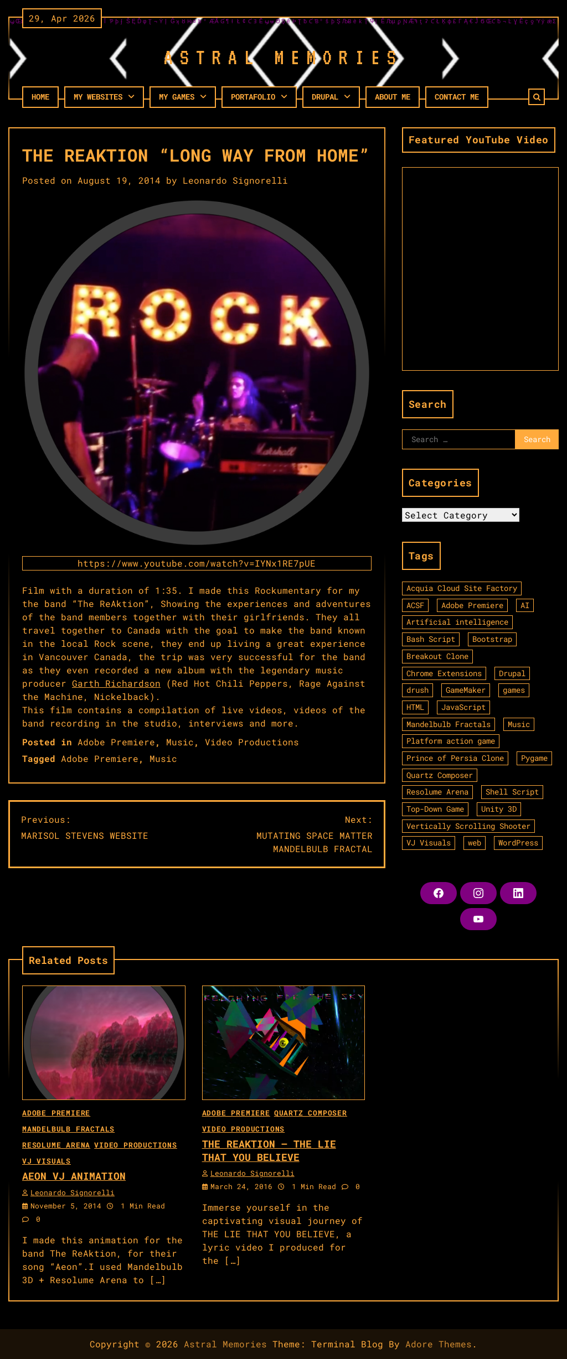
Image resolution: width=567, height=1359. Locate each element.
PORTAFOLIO (253, 96)
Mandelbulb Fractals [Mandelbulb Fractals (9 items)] (448, 724)
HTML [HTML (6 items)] (415, 707)
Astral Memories (225, 1344)
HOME (40, 96)
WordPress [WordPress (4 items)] (518, 842)
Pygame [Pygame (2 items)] (534, 758)
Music (180, 742)
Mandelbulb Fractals (68, 1128)
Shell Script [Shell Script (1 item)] (512, 791)
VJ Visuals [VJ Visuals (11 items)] (428, 842)
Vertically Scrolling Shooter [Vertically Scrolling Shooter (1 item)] (468, 826)
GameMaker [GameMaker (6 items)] (466, 689)
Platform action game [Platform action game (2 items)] (450, 740)
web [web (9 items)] (474, 842)
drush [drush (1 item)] (417, 689)
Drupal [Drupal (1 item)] (512, 673)
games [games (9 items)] (514, 689)
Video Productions (252, 742)
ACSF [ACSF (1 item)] (415, 605)
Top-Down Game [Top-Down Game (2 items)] (435, 808)
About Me (392, 96)
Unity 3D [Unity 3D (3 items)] (499, 808)
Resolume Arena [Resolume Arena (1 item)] (437, 791)
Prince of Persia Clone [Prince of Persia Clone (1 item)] (455, 758)
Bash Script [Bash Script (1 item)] (430, 639)
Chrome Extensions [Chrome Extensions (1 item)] (444, 673)
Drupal (325, 96)
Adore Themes (438, 1344)
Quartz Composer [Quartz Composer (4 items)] (439, 775)
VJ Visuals (46, 1160)
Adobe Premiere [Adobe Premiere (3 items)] (472, 605)
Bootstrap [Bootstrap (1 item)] (492, 639)
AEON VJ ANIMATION (74, 1175)
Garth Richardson (116, 683)
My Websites (98, 96)
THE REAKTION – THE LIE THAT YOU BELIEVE (269, 1150)
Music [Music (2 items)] (519, 724)
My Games (176, 96)
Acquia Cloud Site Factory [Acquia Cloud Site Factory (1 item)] (461, 588)
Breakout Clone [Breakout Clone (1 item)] (437, 656)
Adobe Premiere (116, 742)
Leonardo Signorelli (235, 180)
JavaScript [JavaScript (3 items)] (463, 707)
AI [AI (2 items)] (524, 605)
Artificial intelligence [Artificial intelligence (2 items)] (457, 621)
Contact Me (457, 96)
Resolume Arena (56, 1144)
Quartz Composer (310, 1112)
